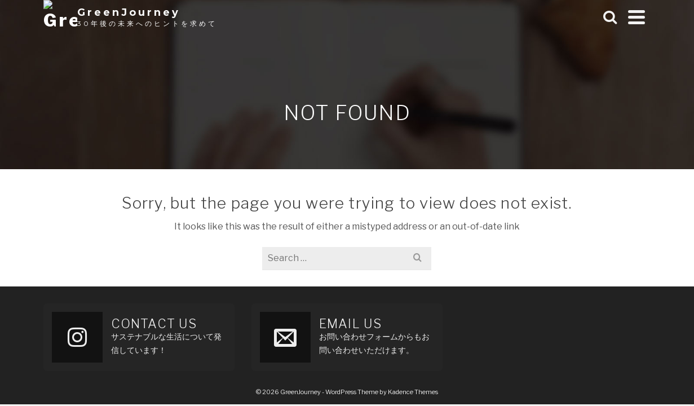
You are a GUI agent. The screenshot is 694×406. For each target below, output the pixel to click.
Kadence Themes (413, 392)
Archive (601, 28)
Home (555, 28)
